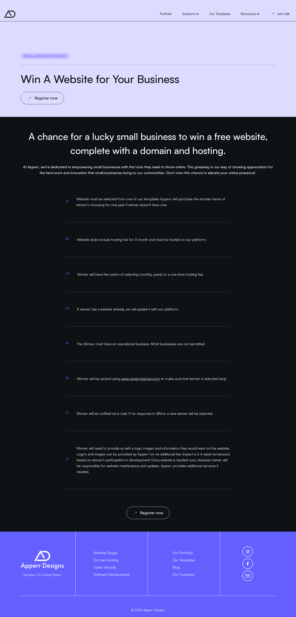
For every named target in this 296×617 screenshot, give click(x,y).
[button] (190, 13)
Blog (176, 567)
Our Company (183, 574)
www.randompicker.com (140, 378)
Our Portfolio (182, 553)
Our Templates (183, 560)
